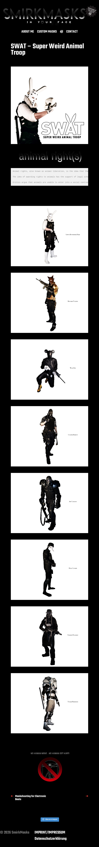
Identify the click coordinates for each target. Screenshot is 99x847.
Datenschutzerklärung (51, 839)
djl (61, 32)
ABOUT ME (27, 32)
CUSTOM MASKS (47, 32)
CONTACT (72, 32)
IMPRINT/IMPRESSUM (50, 833)
